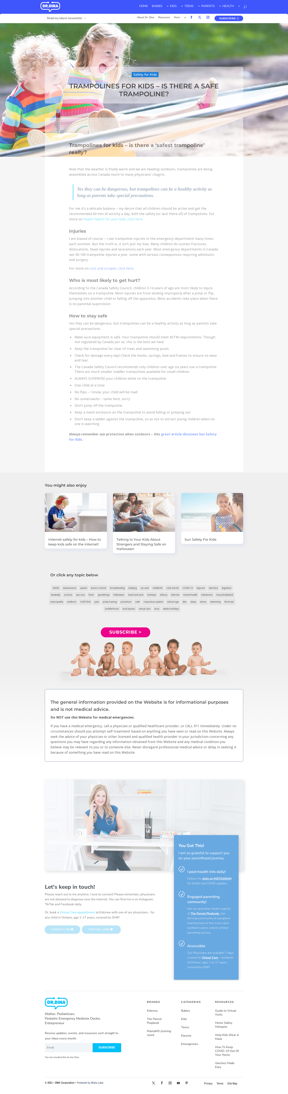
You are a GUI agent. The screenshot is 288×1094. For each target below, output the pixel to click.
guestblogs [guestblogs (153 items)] (103, 594)
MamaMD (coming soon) (159, 1033)
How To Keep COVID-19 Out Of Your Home (227, 1051)
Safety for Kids (145, 75)
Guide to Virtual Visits (225, 1013)
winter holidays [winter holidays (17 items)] (171, 608)
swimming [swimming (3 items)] (215, 601)
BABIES (157, 6)
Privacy (208, 1083)
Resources (164, 17)
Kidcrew (152, 1011)
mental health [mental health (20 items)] (190, 594)
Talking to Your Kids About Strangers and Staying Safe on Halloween (141, 544)
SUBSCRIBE (227, 18)
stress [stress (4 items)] (203, 601)
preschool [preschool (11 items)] (126, 601)
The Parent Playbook (154, 1021)
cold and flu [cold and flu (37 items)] (172, 588)
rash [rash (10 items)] (137, 601)
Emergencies (189, 1044)
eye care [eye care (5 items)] (80, 594)
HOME (143, 6)
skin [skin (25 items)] (185, 601)
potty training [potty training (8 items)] (110, 601)
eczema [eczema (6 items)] (68, 594)
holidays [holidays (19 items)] (151, 594)
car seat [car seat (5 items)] (145, 588)
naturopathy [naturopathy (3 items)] (56, 601)
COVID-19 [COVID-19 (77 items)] (188, 588)
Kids (184, 1019)
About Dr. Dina (145, 17)
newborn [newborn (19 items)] (71, 601)
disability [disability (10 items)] (55, 594)
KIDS (173, 6)
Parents (186, 1036)
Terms (220, 1083)
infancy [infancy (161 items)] (163, 594)
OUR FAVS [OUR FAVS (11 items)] (85, 601)
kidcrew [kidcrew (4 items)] (175, 594)
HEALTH (228, 6)
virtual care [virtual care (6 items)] (144, 608)
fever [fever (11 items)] (91, 594)
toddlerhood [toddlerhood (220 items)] (112, 608)
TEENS (189, 6)
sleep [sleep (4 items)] (193, 601)
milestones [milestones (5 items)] (207, 594)
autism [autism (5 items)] (83, 588)
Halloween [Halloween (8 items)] (118, 594)
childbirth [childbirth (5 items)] (158, 588)
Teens (185, 1027)
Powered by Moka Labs (90, 1083)
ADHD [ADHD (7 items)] (56, 588)
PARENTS (208, 6)
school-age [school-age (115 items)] (173, 601)
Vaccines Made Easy (225, 1065)
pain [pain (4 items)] (96, 601)
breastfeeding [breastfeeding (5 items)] (117, 588)
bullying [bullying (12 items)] (133, 588)
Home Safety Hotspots (223, 1025)
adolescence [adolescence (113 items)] (69, 588)
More (177, 17)
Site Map (232, 1083)
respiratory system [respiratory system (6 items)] (153, 601)
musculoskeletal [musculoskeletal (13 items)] (224, 594)
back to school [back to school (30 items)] (98, 588)
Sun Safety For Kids (200, 540)
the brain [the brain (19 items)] (229, 601)
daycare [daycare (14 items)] (201, 588)
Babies (185, 1011)
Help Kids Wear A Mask (227, 1037)
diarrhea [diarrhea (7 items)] (213, 588)
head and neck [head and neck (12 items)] (135, 594)
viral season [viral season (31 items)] (129, 608)
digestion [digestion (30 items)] (226, 588)
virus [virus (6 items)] (156, 608)
